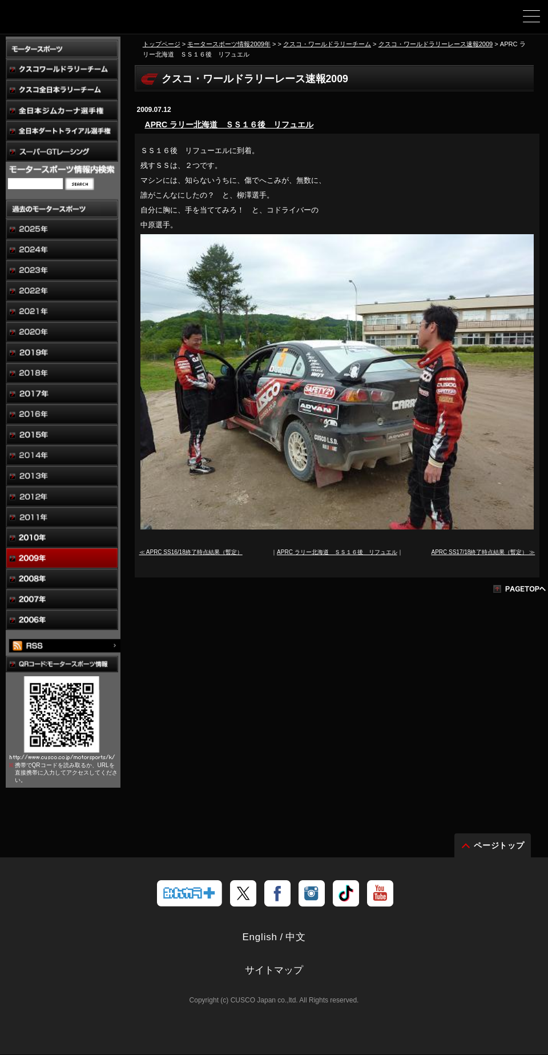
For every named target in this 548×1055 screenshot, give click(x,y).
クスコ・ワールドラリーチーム (327, 44)
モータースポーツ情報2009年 (229, 44)
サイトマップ (274, 970)
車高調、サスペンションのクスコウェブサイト (67, 20)
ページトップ (499, 846)
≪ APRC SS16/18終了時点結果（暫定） (191, 552)
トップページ (161, 44)
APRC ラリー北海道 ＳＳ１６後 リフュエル (229, 124)
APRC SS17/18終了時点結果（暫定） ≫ (483, 552)
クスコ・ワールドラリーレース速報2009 (435, 44)
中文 (295, 937)
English (259, 937)
